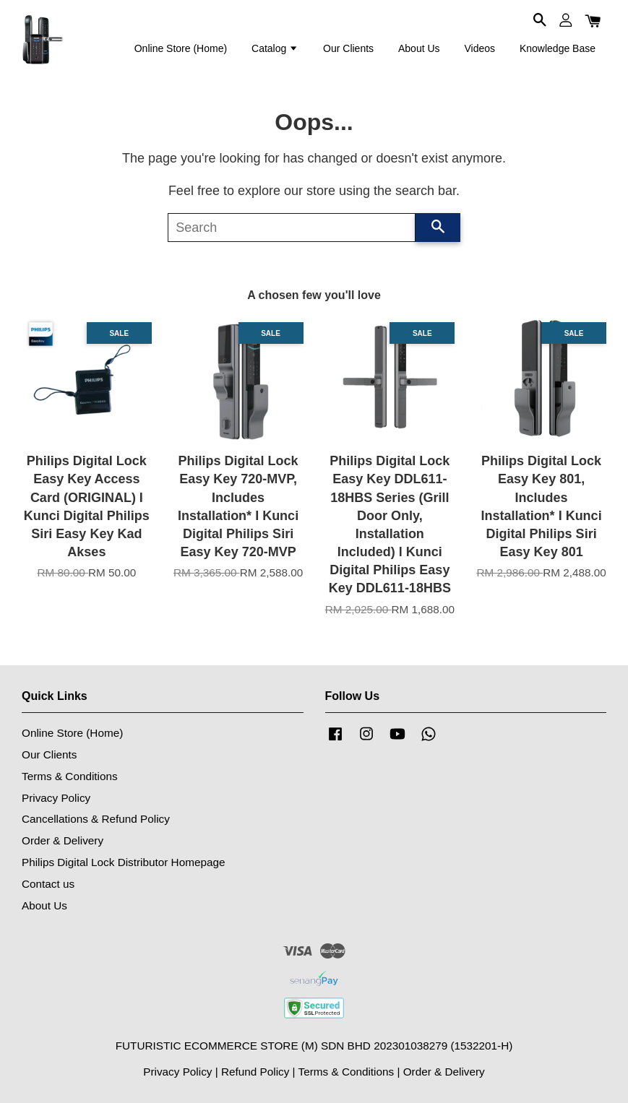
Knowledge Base (557, 48)
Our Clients (348, 48)
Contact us (48, 884)
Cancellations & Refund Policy (96, 819)
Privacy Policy (56, 798)
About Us (419, 48)
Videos (479, 48)
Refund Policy (255, 1071)
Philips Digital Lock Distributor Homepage (123, 862)
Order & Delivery (62, 840)
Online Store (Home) (180, 48)
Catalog (274, 48)
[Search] (292, 227)
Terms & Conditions (70, 776)
